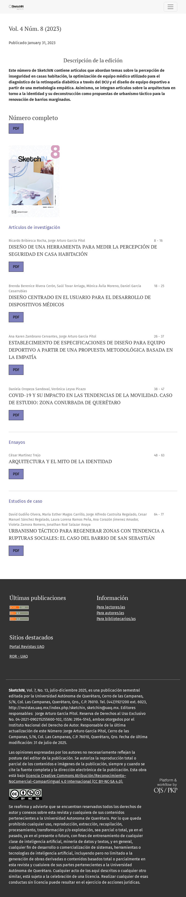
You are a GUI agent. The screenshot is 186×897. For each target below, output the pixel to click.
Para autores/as (110, 613)
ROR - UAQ (18, 656)
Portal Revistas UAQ (26, 646)
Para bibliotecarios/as (116, 618)
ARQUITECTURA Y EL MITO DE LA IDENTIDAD (60, 461)
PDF (16, 128)
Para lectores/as (111, 607)
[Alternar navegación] (170, 7)
